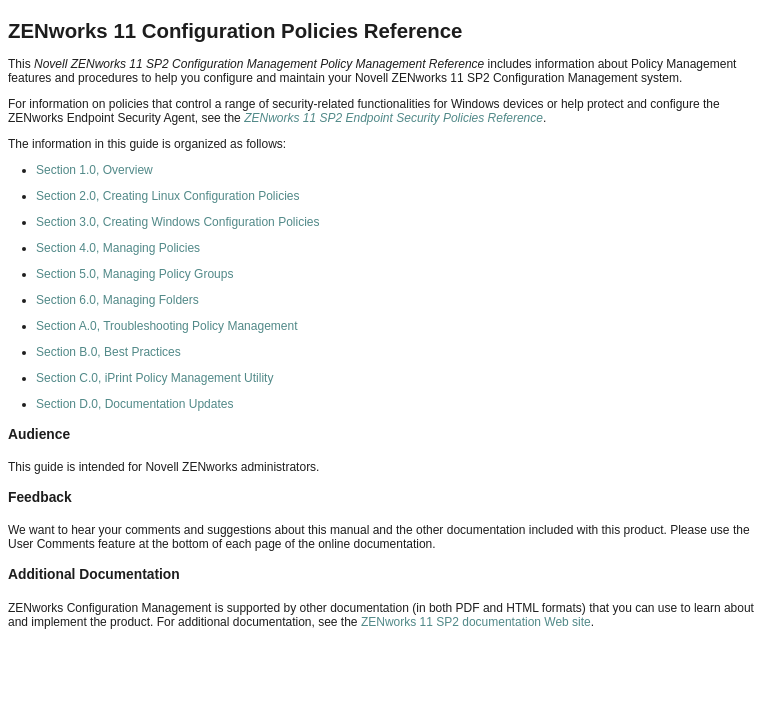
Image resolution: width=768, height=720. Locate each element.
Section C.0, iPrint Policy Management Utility (154, 378)
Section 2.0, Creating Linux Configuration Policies (167, 196)
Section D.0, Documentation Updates (134, 404)
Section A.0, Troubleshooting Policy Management (167, 326)
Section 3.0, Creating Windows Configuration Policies (177, 222)
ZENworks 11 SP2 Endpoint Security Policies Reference (393, 118)
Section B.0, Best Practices (108, 352)
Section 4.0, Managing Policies (118, 248)
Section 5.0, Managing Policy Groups (134, 274)
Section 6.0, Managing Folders (117, 300)
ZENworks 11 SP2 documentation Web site (476, 622)
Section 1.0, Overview (94, 170)
